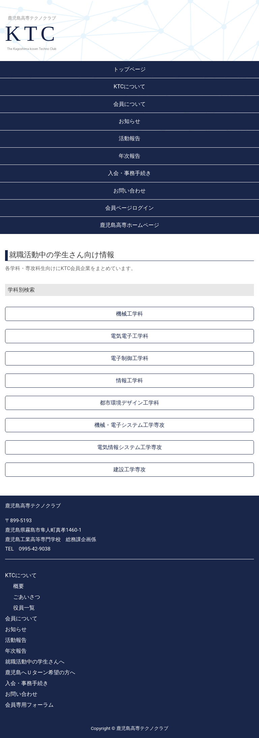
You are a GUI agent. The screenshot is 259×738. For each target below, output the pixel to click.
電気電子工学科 (129, 336)
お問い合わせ (129, 190)
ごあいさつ (26, 597)
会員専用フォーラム (29, 705)
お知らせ (129, 121)
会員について (129, 104)
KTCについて (129, 86)
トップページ (129, 69)
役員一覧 (24, 607)
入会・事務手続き (129, 173)
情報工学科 (129, 380)
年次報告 (129, 156)
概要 (18, 586)
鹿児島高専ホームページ (129, 225)
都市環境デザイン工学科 (129, 403)
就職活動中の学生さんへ (34, 661)
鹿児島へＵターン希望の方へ (40, 672)
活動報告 (129, 138)
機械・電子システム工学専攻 (129, 425)
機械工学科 (129, 314)
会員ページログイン (129, 208)
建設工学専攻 (129, 469)
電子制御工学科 (129, 358)
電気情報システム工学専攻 (129, 447)
